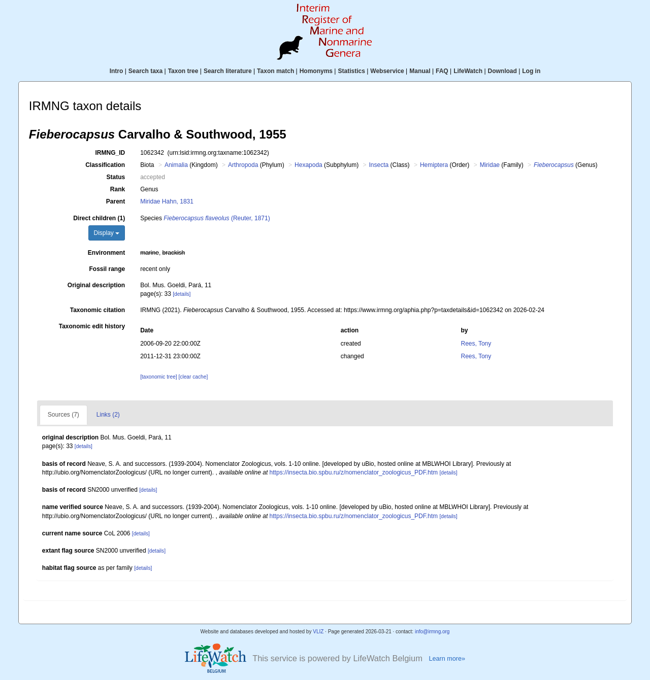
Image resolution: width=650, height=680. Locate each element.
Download (502, 71)
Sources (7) (63, 414)
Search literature (228, 71)
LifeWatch (467, 71)
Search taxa (145, 71)
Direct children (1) (99, 218)
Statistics (351, 71)
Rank (117, 189)
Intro (116, 71)
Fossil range (107, 269)
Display (107, 232)
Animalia (176, 164)
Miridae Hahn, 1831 (166, 201)
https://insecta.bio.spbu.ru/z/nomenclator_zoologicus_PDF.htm (354, 472)
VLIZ (318, 631)
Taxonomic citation (97, 310)
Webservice (387, 71)
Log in (531, 71)
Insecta (379, 164)
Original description (96, 285)
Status (116, 177)
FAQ (442, 71)
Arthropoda (243, 164)
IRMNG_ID (110, 152)
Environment (106, 252)
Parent (115, 201)
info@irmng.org (432, 631)
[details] (181, 294)
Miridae (490, 164)
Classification (105, 164)
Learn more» (447, 658)
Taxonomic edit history (92, 326)
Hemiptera (434, 164)
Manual (419, 71)
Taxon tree (183, 71)
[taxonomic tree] (158, 377)
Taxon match (275, 71)
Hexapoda (308, 164)
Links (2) (108, 414)
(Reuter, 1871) (217, 218)
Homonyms (316, 71)
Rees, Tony (476, 343)
